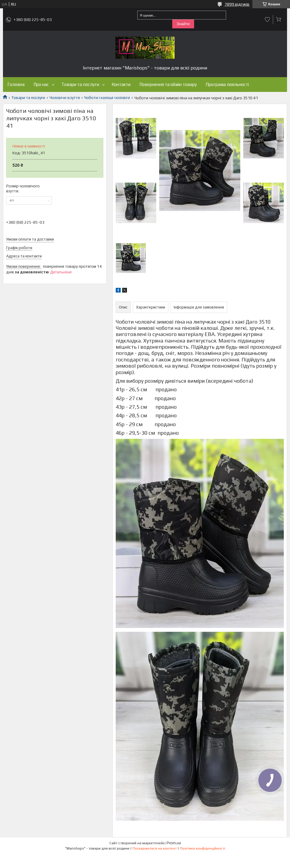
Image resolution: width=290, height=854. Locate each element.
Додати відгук (267, 19)
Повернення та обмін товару (168, 84)
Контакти (121, 84)
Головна (16, 84)
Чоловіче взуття (64, 97)
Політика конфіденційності (202, 848)
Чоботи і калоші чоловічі (107, 97)
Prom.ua (174, 843)
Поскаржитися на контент (155, 848)
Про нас (41, 84)
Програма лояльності (227, 84)
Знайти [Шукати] (183, 24)
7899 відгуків (237, 4)
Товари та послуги (80, 84)
